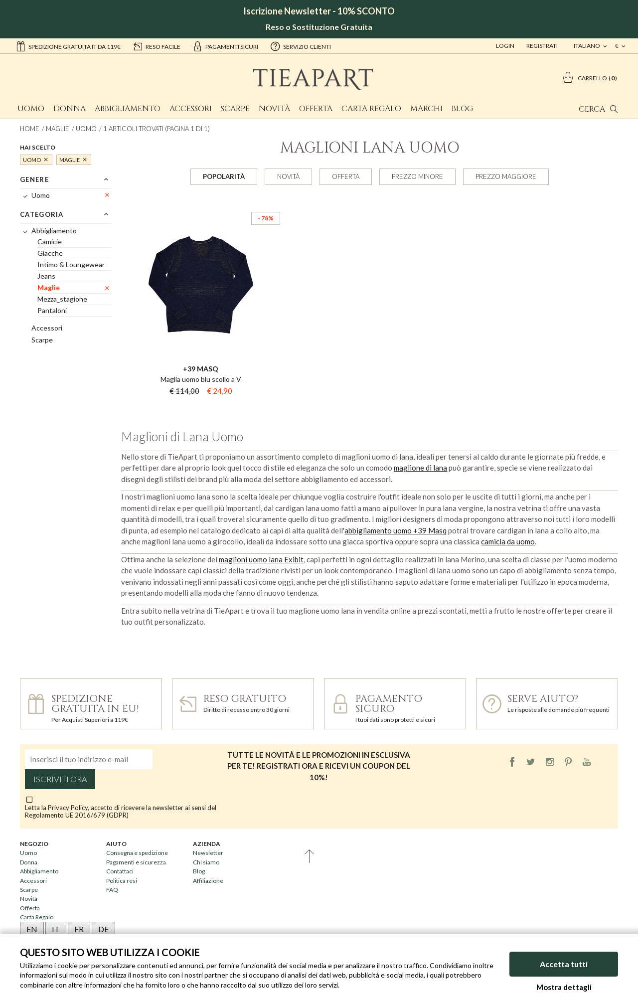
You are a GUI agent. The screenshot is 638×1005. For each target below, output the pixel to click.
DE (103, 929)
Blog (462, 108)
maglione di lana (420, 467)
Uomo (30, 108)
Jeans (46, 276)
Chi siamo (206, 862)
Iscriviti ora (60, 779)
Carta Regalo (371, 108)
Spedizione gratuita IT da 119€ (68, 45)
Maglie (57, 129)
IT (56, 929)
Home (29, 129)
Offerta (315, 108)
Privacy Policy (68, 808)
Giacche (50, 253)
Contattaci (120, 871)
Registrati (542, 45)
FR (79, 929)
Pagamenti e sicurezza (136, 862)
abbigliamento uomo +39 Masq (395, 530)
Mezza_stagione (62, 299)
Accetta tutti (564, 964)
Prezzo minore (417, 176)
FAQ (112, 889)
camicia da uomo (508, 541)
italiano (587, 45)
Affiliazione (208, 880)
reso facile (156, 45)
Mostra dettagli (564, 987)
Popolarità (224, 176)
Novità (274, 108)
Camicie (49, 241)
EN (31, 929)
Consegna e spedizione (137, 852)
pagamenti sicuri (225, 45)
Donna (69, 108)
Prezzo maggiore (506, 176)
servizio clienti (300, 45)
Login (505, 45)
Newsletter (208, 852)
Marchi (426, 108)
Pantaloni (52, 310)
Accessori (190, 108)
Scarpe (235, 108)
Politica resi (121, 880)
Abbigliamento (127, 108)
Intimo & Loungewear (71, 264)
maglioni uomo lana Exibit (261, 559)
